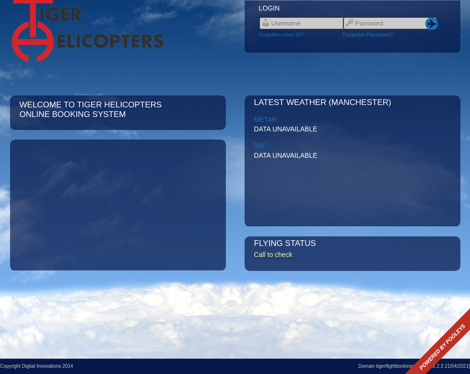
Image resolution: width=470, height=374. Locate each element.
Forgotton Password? (368, 34)
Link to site (118, 31)
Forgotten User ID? (281, 34)
